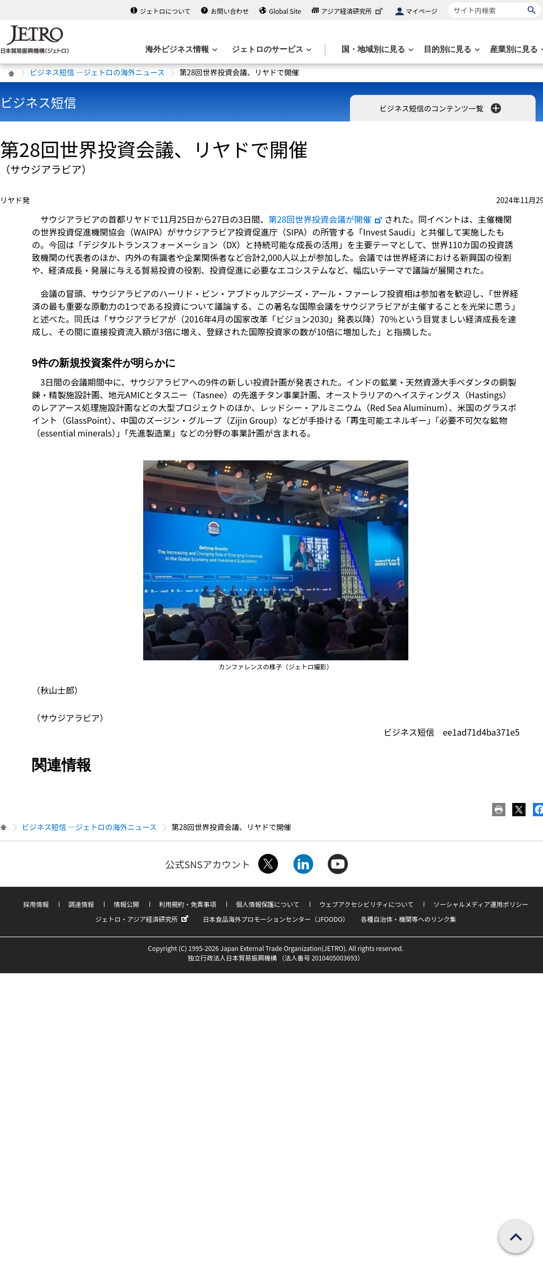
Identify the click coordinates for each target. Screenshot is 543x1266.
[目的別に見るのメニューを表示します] (451, 49)
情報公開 (126, 904)
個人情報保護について (268, 904)
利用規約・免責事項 (187, 904)
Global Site (285, 10)
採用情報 (36, 904)
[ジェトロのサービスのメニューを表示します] (271, 49)
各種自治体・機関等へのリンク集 (408, 918)
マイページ (421, 10)
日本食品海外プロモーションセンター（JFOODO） (276, 918)
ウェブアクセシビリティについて (366, 904)
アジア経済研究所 (353, 10)
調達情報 (81, 904)
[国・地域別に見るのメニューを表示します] (376, 49)
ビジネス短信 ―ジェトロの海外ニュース (97, 72)
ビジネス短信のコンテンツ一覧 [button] (441, 108)
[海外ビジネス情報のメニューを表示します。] (180, 49)
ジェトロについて (165, 10)
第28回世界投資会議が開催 (325, 219)
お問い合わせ (230, 10)
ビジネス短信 (38, 102)
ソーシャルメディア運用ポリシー (480, 904)
